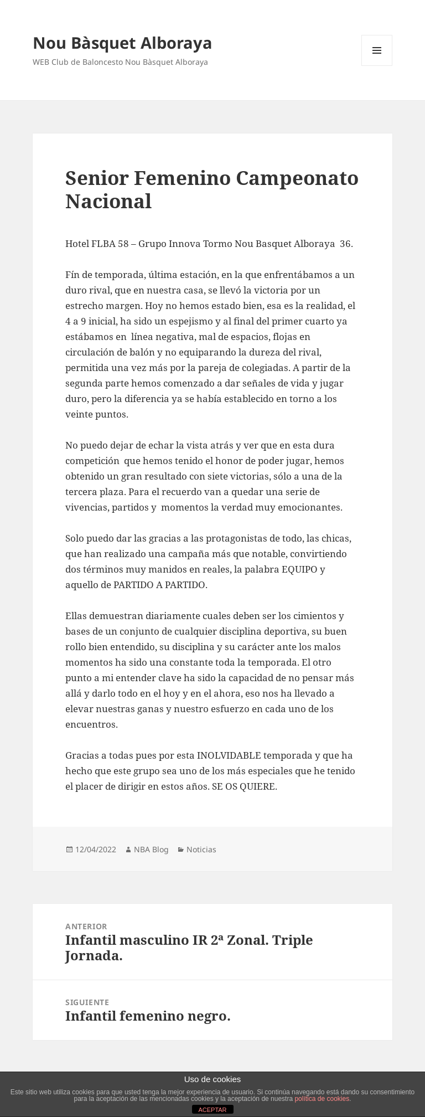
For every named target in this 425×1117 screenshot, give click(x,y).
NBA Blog (151, 849)
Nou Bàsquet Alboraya (122, 42)
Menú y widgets (377, 65)
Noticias (201, 849)
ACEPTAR (212, 1109)
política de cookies (321, 1099)
